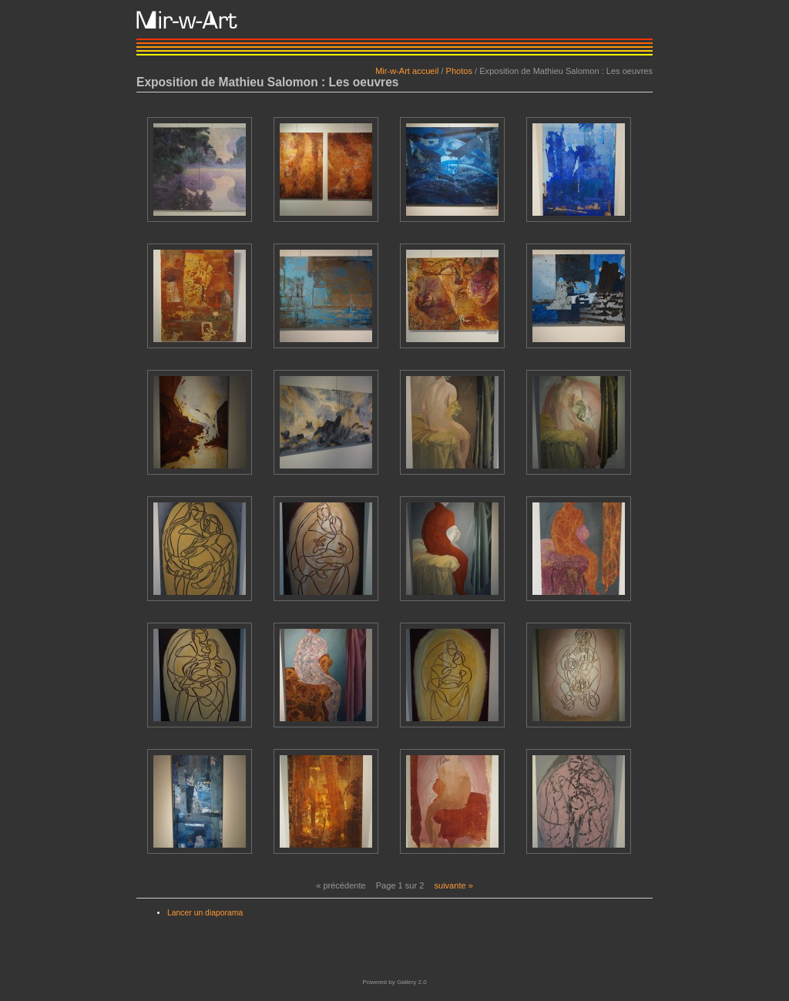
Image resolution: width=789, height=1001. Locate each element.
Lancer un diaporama (205, 913)
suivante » (453, 885)
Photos (459, 71)
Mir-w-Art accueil (406, 71)
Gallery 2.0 (412, 982)
